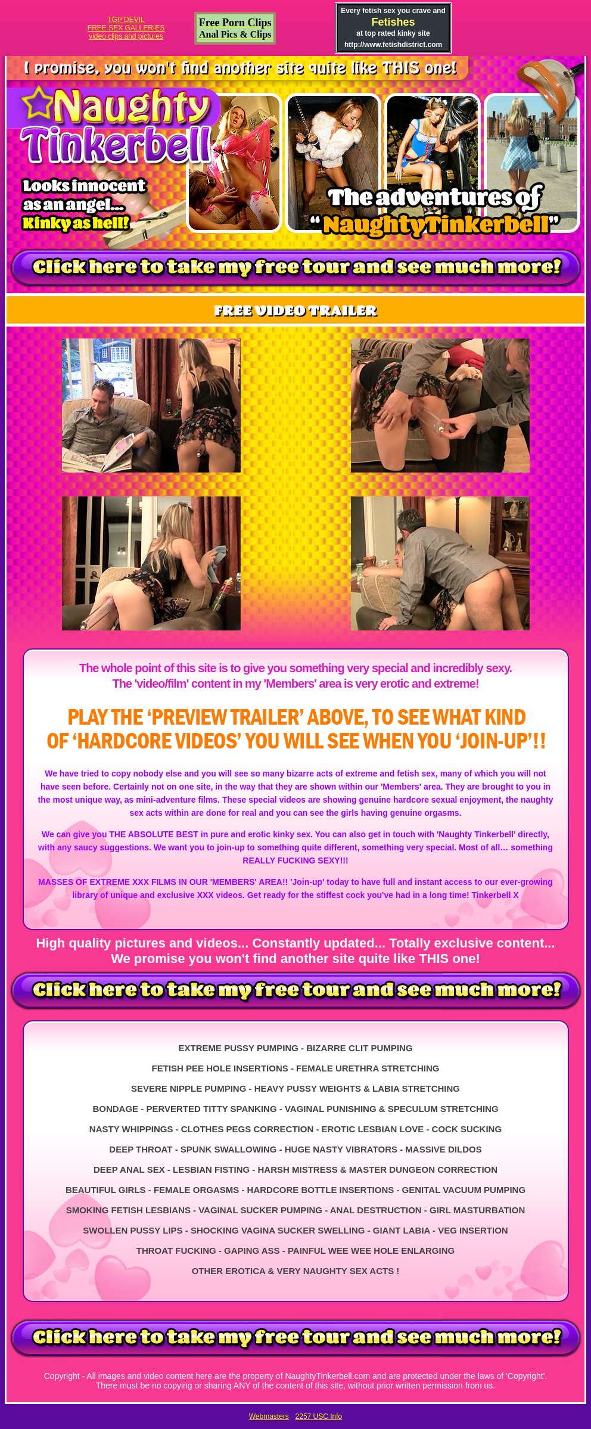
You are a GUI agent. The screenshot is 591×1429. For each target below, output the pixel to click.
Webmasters (269, 1416)
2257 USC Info (319, 1416)
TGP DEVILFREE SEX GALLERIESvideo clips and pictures (126, 28)
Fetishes (393, 22)
